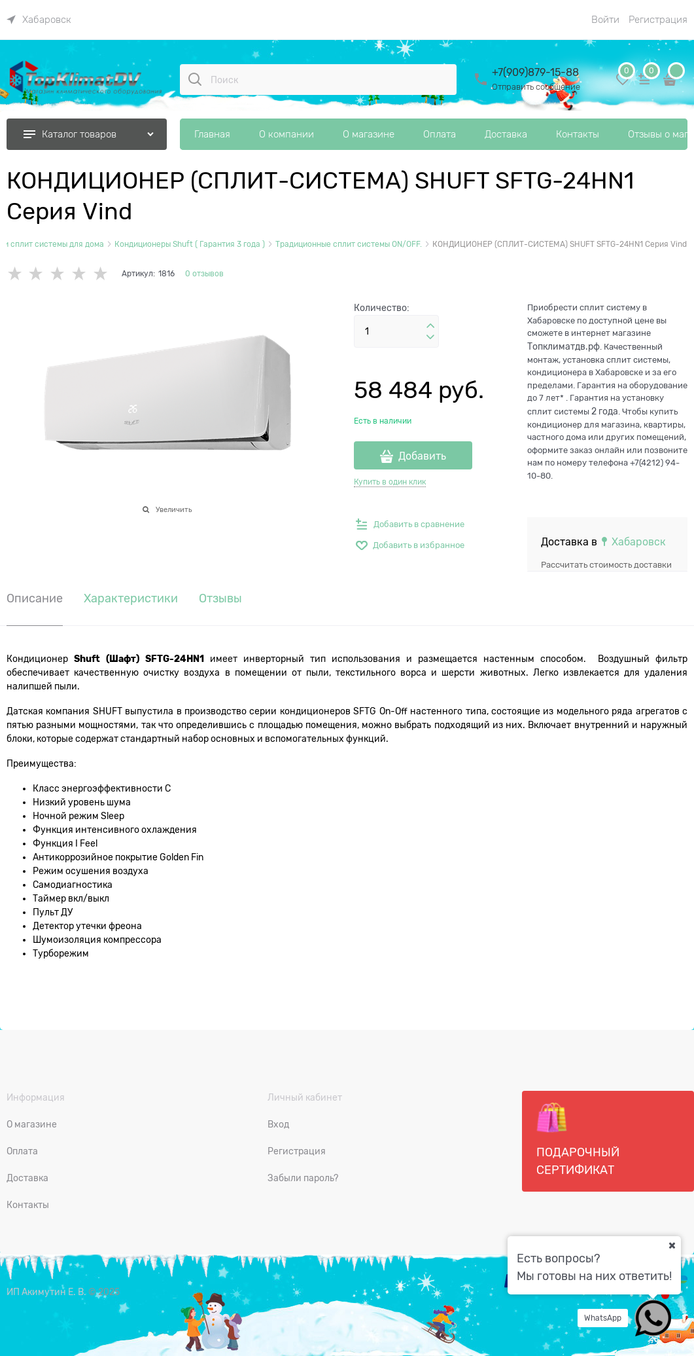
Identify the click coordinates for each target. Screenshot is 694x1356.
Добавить (422, 456)
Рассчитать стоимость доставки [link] (606, 565)
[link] (39, 19)
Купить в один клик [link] (390, 481)
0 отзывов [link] (204, 273)
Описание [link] (35, 599)
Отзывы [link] (220, 599)
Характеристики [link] (131, 599)
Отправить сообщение (536, 87)
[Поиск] (195, 79)
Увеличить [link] (174, 509)
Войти (605, 19)
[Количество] (396, 331)
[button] (430, 326)
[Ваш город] (671, 1245)
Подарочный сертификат (577, 1139)
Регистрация (658, 19)
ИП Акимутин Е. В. (46, 1292)
